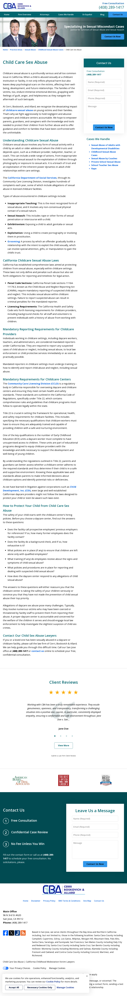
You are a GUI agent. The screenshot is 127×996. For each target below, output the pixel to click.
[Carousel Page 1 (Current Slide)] (55, 736)
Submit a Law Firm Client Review (63, 756)
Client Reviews (63, 682)
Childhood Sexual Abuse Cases (50, 50)
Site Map (87, 901)
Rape (93, 168)
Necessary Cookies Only (39, 987)
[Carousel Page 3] (66, 736)
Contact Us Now (113, 36)
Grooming (14, 241)
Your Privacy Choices (16, 968)
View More (63, 745)
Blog (102, 14)
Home (6, 14)
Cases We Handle (66, 14)
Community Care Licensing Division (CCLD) (33, 383)
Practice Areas (16, 50)
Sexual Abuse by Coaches (104, 158)
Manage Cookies (57, 968)
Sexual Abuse (30, 50)
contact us (37, 651)
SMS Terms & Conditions (69, 901)
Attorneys (44, 14)
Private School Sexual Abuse (106, 161)
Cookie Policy (39, 968)
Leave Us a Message (95, 810)
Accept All (14, 987)
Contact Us (118, 14)
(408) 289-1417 (111, 7)
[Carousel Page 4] (72, 736)
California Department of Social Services (32, 177)
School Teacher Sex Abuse (104, 165)
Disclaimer (35, 901)
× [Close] (87, 976)
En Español (87, 14)
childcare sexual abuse (19, 110)
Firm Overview (24, 14)
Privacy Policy (49, 901)
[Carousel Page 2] (61, 736)
